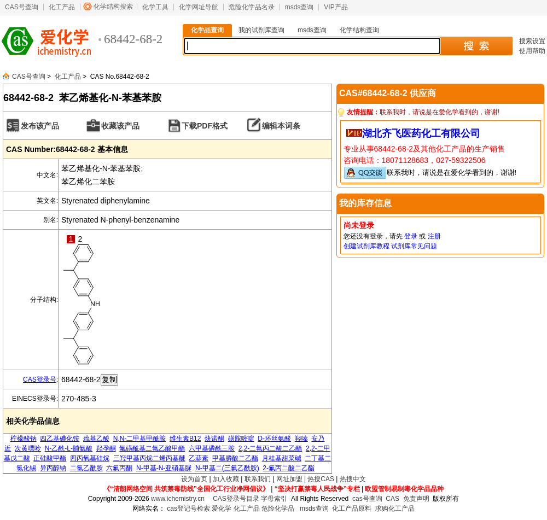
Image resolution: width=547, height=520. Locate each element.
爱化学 (221, 508)
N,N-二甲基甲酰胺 (139, 438)
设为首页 (194, 479)
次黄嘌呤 (28, 448)
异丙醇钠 (53, 468)
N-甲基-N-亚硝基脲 (163, 468)
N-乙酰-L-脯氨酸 (68, 448)
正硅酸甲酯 (49, 458)
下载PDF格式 (205, 125)
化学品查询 (207, 30)
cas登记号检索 (188, 508)
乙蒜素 (198, 458)
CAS (392, 499)
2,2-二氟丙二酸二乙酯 (270, 448)
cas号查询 (367, 499)
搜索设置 (532, 41)
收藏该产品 (120, 125)
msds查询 (299, 7)
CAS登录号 (39, 379)
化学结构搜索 (113, 6)
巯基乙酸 (96, 438)
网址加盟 (289, 479)
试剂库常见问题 (414, 246)
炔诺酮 (214, 438)
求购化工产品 (395, 508)
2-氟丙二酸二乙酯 (289, 468)
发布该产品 (40, 125)
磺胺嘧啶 (241, 438)
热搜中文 (353, 479)
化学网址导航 (198, 7)
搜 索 (476, 46)
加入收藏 (226, 479)
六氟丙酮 (119, 468)
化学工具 (155, 7)
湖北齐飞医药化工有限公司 (421, 133)
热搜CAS (320, 479)
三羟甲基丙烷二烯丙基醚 (149, 458)
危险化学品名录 (252, 7)
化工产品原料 (351, 508)
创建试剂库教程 (366, 246)
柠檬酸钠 (23, 438)
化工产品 (62, 7)
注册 (434, 236)
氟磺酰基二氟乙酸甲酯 (152, 448)
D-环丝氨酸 (274, 438)
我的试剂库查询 (261, 30)
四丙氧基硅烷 (89, 458)
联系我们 (258, 479)
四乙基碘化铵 (59, 438)
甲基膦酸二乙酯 (235, 458)
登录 (410, 236)
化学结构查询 (359, 30)
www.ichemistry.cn (178, 499)
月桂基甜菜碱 (281, 458)
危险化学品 (277, 508)
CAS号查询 (21, 7)
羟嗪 (301, 438)
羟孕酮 (106, 448)
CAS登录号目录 (236, 499)
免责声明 (416, 499)
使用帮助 (532, 51)
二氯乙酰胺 (86, 468)
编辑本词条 (281, 125)
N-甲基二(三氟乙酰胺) (227, 468)
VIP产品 (335, 7)
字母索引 (274, 499)
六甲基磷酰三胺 (212, 448)
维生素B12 (185, 438)
